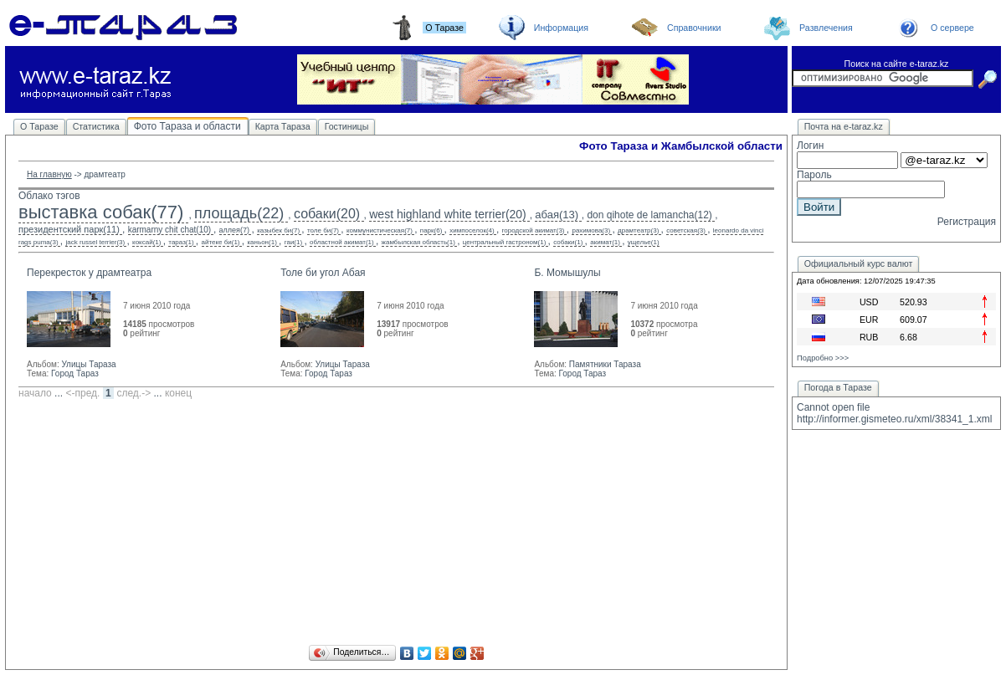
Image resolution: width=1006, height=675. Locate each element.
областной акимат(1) (342, 242)
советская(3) (686, 230)
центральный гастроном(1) (505, 242)
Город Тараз (75, 373)
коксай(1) (146, 242)
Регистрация (966, 222)
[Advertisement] (396, 524)
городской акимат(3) (533, 230)
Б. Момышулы (567, 273)
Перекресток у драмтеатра (89, 273)
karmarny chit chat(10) (169, 229)
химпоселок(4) (471, 230)
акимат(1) (605, 242)
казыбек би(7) (278, 230)
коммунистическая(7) (379, 230)
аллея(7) (234, 230)
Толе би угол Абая (322, 273)
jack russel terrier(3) (95, 242)
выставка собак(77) (100, 212)
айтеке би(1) (221, 242)
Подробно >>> (823, 358)
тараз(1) (180, 242)
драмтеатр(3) (638, 230)
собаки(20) (327, 214)
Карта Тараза (283, 126)
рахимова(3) (591, 230)
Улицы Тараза (88, 364)
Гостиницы (347, 126)
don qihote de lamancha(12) (649, 215)
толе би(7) (323, 230)
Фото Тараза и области (187, 126)
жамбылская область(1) (418, 242)
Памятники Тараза (605, 364)
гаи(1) (293, 242)
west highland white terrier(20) (447, 214)
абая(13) (556, 214)
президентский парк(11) (69, 229)
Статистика (96, 126)
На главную (49, 174)
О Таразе (39, 126)
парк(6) (431, 230)
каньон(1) (261, 242)
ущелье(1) (644, 242)
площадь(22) (239, 213)
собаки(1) (568, 242)
